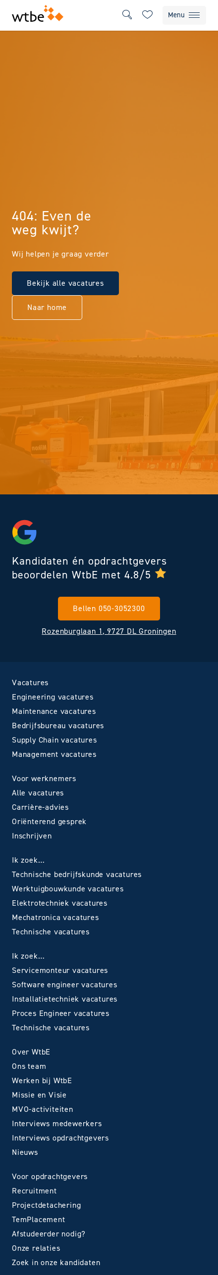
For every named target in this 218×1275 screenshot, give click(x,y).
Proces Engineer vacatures (60, 1013)
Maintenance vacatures (54, 711)
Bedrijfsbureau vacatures (58, 725)
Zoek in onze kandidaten (56, 1262)
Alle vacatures (38, 793)
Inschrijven (32, 836)
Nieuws (25, 1152)
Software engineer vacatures (64, 984)
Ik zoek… (28, 860)
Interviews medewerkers (57, 1123)
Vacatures (30, 682)
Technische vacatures (51, 931)
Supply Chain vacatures (54, 740)
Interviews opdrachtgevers (60, 1138)
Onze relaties (36, 1248)
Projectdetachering (46, 1205)
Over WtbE (31, 1052)
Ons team (29, 1066)
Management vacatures (54, 754)
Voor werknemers (44, 778)
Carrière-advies (40, 807)
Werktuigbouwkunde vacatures (68, 888)
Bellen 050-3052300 (109, 608)
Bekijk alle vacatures (65, 283)
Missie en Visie (39, 1095)
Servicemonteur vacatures (60, 970)
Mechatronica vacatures (55, 917)
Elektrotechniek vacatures (60, 903)
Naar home (47, 307)
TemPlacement (38, 1219)
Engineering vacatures (53, 697)
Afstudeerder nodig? (49, 1234)
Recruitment (34, 1191)
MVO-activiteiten (42, 1109)
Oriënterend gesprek (49, 821)
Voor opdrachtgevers (50, 1176)
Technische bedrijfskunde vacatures (77, 874)
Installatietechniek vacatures (64, 999)
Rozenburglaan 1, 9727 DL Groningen (109, 631)
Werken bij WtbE (42, 1080)
